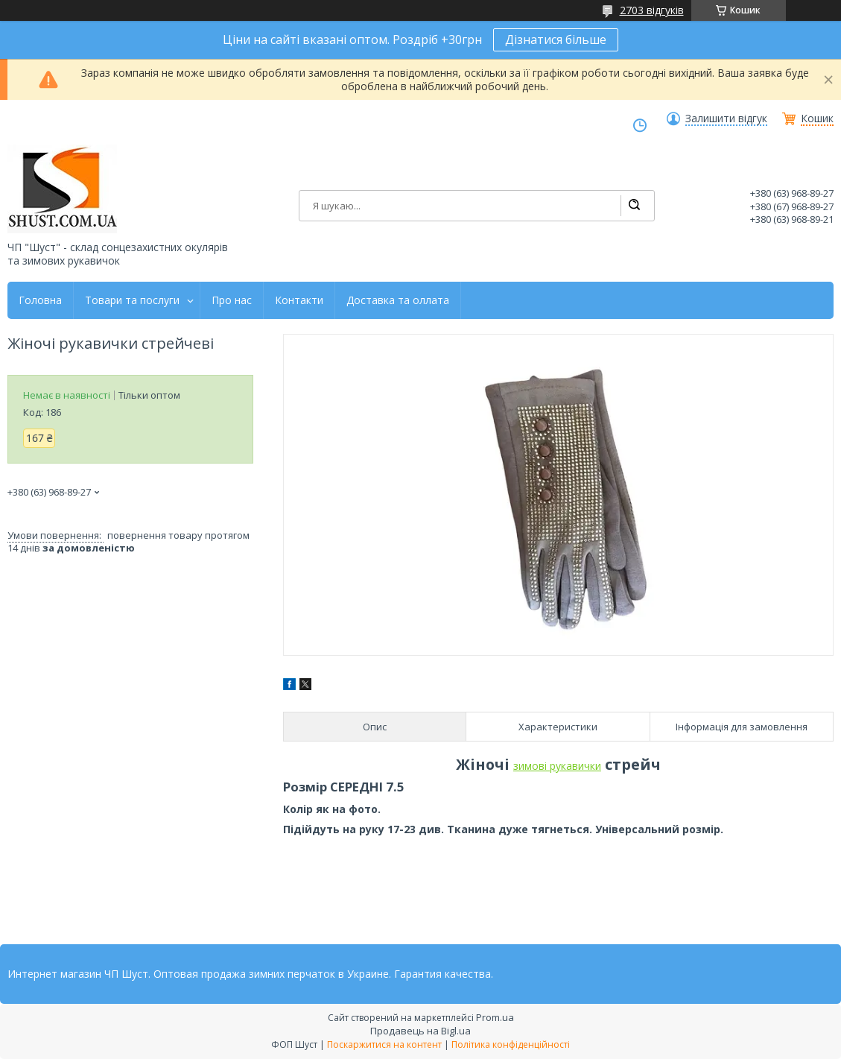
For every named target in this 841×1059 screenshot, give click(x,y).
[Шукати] (634, 205)
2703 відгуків (652, 10)
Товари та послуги (132, 300)
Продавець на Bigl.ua (420, 1030)
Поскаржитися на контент (384, 1044)
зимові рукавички (557, 766)
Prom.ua (495, 1017)
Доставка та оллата (397, 300)
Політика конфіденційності (510, 1044)
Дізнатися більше (555, 39)
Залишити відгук (726, 118)
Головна (40, 300)
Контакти (299, 300)
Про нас (232, 300)
